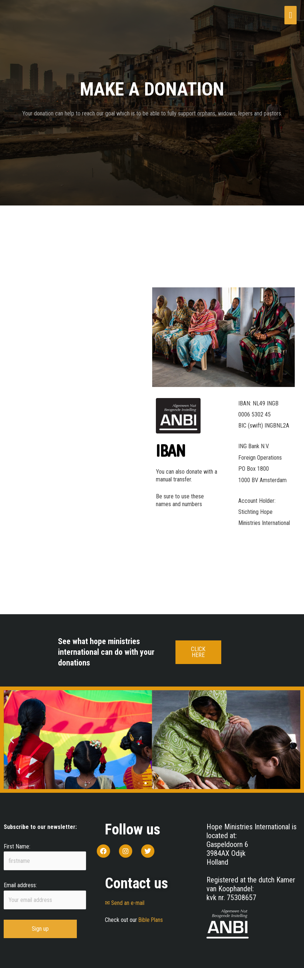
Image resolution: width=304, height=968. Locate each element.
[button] (12, 739)
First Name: (17, 846)
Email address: (20, 885)
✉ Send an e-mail (125, 902)
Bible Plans (151, 919)
